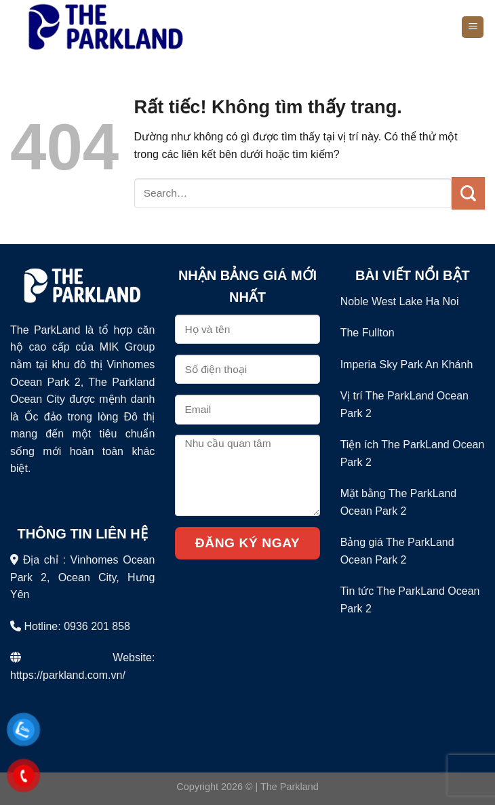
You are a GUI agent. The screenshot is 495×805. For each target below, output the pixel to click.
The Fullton (367, 332)
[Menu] (472, 27)
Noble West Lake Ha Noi (399, 301)
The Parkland (289, 786)
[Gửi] (468, 193)
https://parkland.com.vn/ (67, 675)
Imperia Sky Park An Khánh (406, 364)
